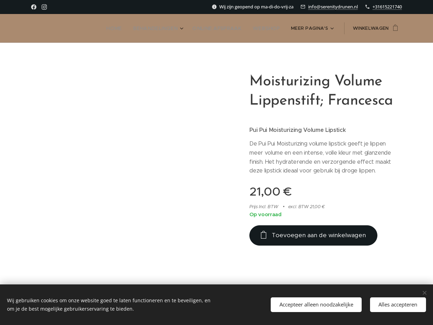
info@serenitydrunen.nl (333, 6)
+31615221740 (387, 6)
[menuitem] (63, 28)
